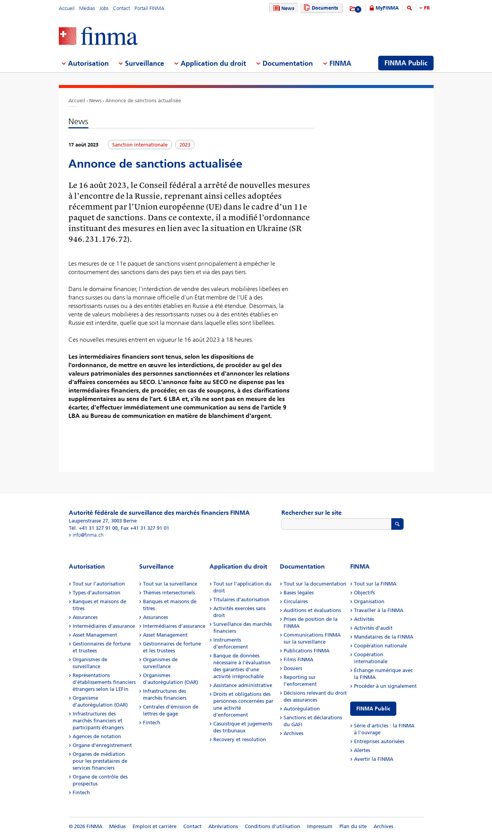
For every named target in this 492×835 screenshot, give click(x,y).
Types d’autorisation (96, 592)
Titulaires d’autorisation (241, 599)
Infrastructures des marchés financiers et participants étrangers (98, 720)
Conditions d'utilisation (272, 826)
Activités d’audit (373, 628)
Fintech (81, 792)
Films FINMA (298, 659)
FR (427, 8)
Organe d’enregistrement (102, 745)
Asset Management (95, 635)
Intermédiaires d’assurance (104, 626)
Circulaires (296, 601)
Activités (364, 619)
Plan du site (353, 826)
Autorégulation (302, 709)
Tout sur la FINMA (375, 584)
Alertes (362, 750)
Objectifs (364, 592)
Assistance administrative (242, 685)
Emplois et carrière (154, 826)
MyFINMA (387, 8)
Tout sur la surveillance (170, 584)
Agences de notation (97, 736)
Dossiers (293, 668)
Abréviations (223, 826)
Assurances (85, 617)
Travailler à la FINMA (378, 610)
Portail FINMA (150, 8)
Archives (293, 733)
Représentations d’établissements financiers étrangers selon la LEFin (104, 682)
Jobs (104, 8)
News (282, 8)
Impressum (319, 826)
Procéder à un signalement (385, 686)
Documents (320, 8)
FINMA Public (373, 708)
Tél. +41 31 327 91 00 (93, 528)
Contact (121, 8)
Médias (87, 8)
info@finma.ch (88, 535)
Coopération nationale (380, 646)
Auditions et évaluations (312, 610)
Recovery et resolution (239, 739)
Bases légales (299, 592)
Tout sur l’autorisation (99, 584)
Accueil (67, 8)
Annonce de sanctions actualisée (143, 100)
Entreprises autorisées (379, 741)
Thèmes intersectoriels (169, 592)
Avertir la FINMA (373, 759)
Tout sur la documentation (315, 584)
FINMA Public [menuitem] (405, 63)
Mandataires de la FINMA (383, 637)
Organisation (369, 601)
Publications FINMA (306, 651)
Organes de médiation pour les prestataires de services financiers (100, 761)
